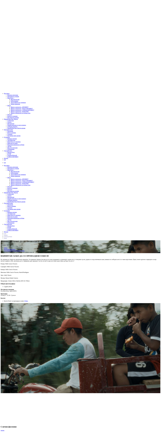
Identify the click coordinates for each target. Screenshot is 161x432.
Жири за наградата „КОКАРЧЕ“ (20, 111)
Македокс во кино (12, 143)
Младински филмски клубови (15, 144)
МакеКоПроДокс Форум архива (16, 128)
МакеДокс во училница (14, 141)
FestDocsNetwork (12, 155)
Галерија (9, 134)
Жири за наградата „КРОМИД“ (20, 107)
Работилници (14, 101)
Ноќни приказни (15, 104)
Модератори (10, 123)
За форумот (10, 120)
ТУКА (26, 301)
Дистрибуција (8, 150)
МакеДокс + (10, 98)
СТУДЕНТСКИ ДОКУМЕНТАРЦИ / (14, 251)
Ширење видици (12, 138)
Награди (9, 114)
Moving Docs (11, 152)
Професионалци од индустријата (16, 125)
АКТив (9, 146)
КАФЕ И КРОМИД (12, 157)
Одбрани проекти (12, 126)
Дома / (6, 248)
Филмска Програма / (10, 249)
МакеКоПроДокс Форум (11, 119)
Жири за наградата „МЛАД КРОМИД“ (22, 108)
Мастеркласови (15, 99)
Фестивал (6, 93)
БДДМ (9, 153)
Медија (6, 158)
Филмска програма (12, 95)
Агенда (9, 122)
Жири (9, 105)
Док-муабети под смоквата (18, 102)
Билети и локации (12, 116)
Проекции (10, 131)
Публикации (10, 149)
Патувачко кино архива (13, 135)
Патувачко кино (8, 129)
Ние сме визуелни (12, 147)
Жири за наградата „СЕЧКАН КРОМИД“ (22, 110)
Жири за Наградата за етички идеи (20, 113)
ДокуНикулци (11, 140)
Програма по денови (13, 96)
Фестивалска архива (13, 117)
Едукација (7, 137)
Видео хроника (11, 132)
